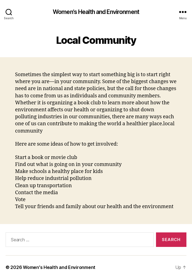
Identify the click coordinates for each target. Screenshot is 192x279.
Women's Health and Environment (96, 12)
